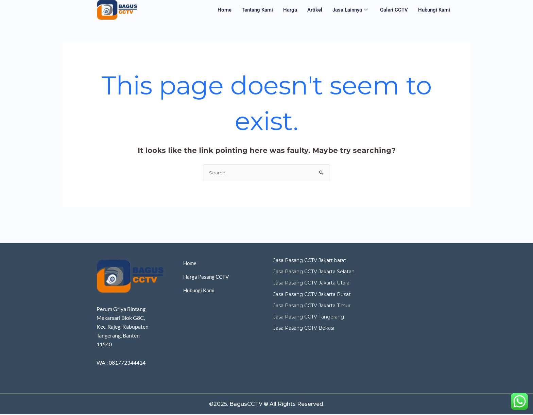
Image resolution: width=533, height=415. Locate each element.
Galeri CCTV (394, 10)
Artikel (314, 10)
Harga (290, 10)
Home (224, 10)
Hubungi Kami (434, 10)
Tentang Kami (257, 10)
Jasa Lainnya (350, 10)
